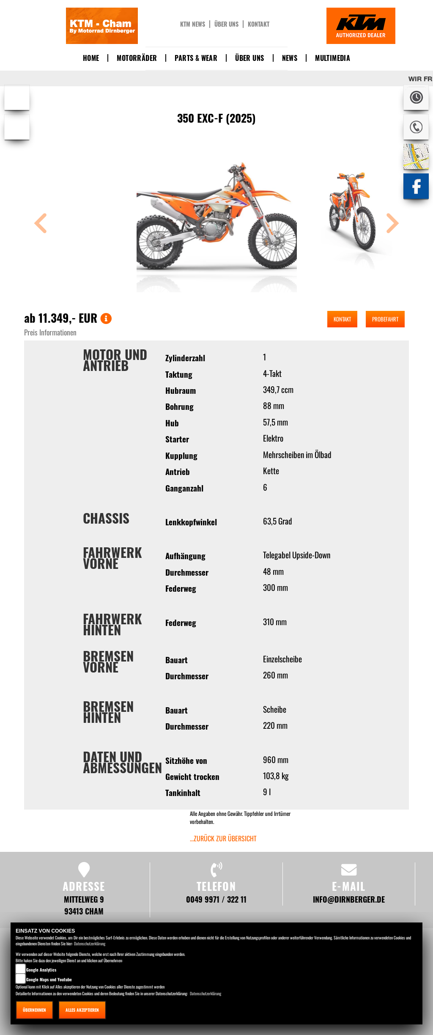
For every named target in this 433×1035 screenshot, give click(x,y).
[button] (40, 224)
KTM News (192, 24)
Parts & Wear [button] (196, 58)
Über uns (226, 24)
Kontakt (258, 24)
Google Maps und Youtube (49, 979)
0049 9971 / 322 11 (216, 899)
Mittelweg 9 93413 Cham (84, 905)
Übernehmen (34, 1010)
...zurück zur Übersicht (223, 838)
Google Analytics (41, 969)
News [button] (290, 58)
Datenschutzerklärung (89, 943)
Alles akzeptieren (82, 1010)
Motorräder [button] (137, 58)
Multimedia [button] (332, 58)
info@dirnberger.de (349, 899)
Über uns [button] (249, 58)
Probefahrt (385, 319)
